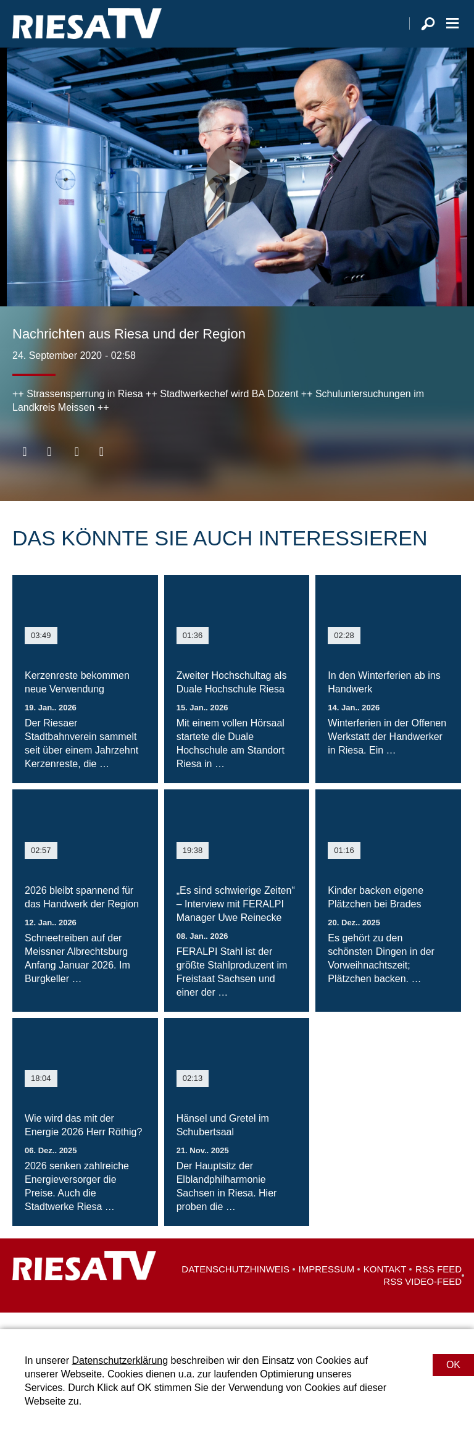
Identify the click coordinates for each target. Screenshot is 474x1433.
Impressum (327, 1285)
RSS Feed (438, 1285)
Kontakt (385, 1285)
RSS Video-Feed (422, 1298)
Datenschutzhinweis (235, 1285)
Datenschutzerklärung (120, 1360)
